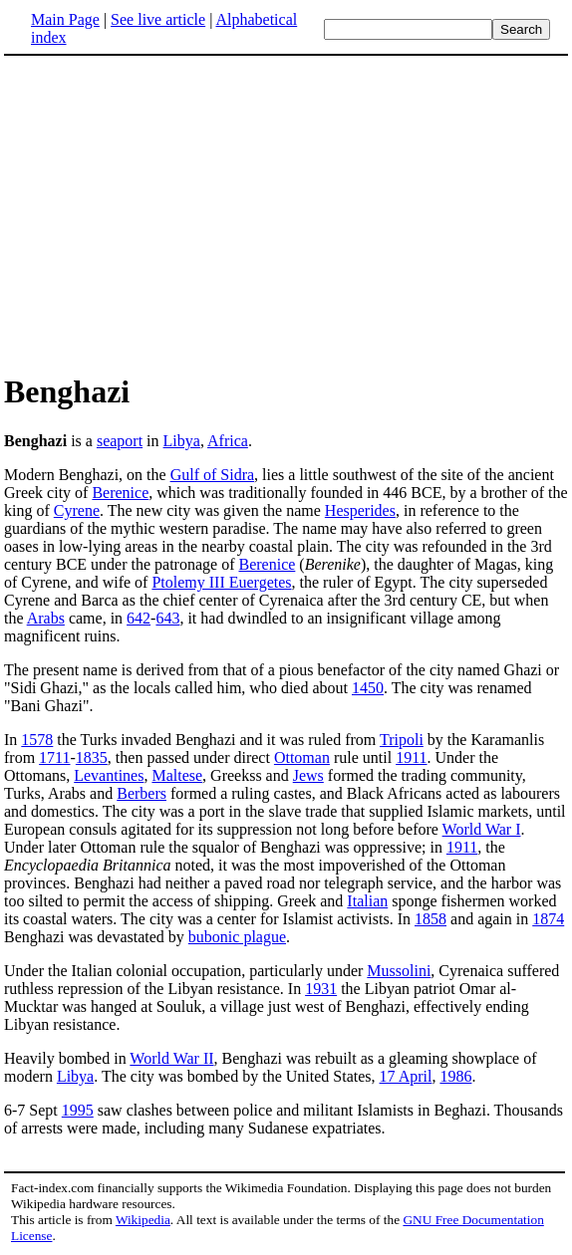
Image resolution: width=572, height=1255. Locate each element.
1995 (78, 1110)
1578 (37, 739)
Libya (181, 440)
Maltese (176, 775)
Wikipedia (143, 1219)
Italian (367, 900)
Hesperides (360, 510)
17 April (406, 1076)
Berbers (141, 793)
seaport (120, 440)
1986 (455, 1076)
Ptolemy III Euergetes (221, 582)
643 (167, 618)
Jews (308, 775)
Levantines (108, 775)
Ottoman (302, 757)
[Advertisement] (171, 213)
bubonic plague (237, 936)
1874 (548, 918)
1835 (92, 757)
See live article (158, 19)
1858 (430, 918)
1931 (321, 988)
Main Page (65, 19)
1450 (368, 687)
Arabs (46, 618)
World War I (481, 829)
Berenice (120, 492)
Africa (227, 440)
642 (138, 618)
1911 (411, 757)
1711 (54, 757)
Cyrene (77, 510)
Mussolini (398, 970)
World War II (171, 1058)
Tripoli (402, 739)
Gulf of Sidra (212, 474)
